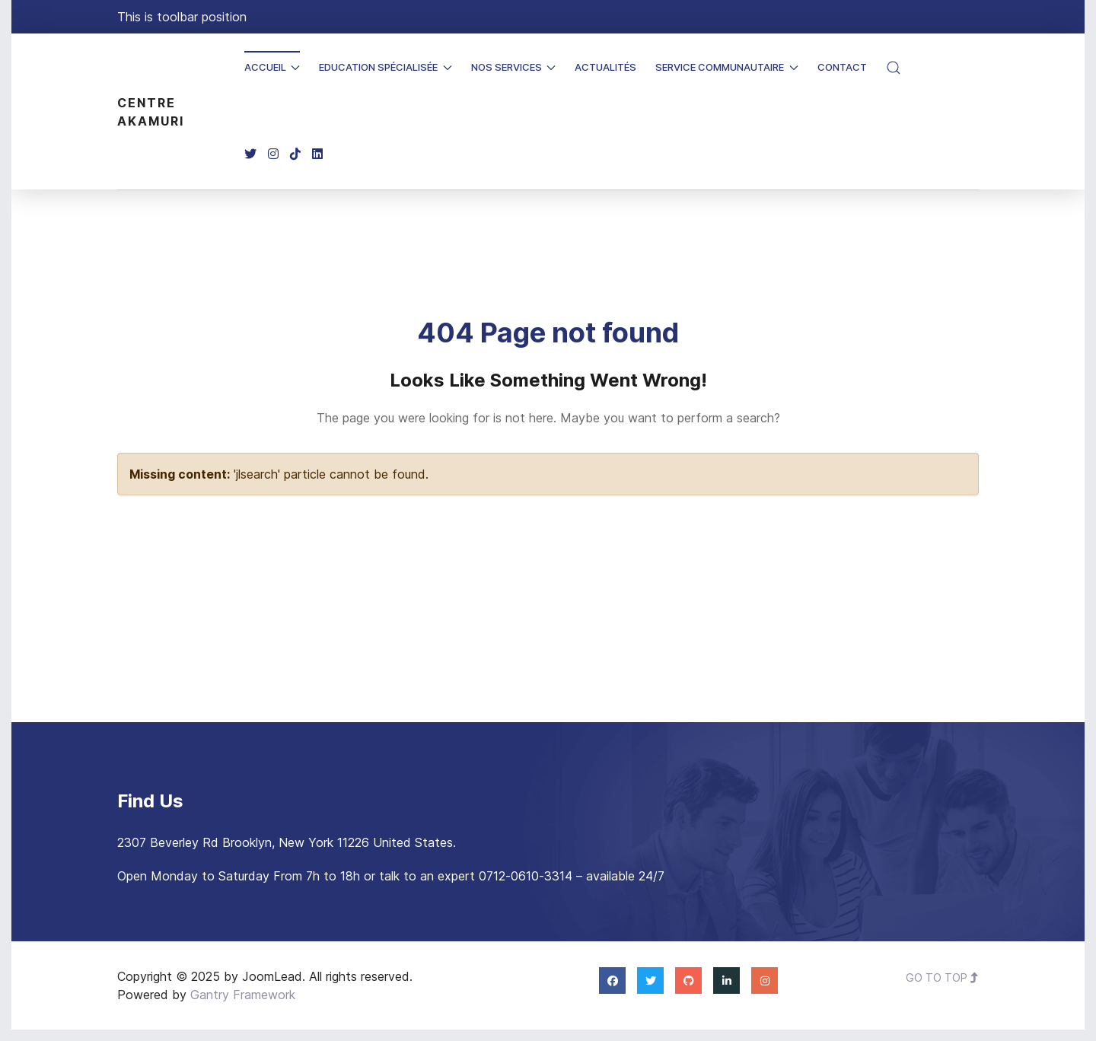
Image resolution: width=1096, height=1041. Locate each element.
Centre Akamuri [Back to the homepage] (150, 112)
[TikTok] (295, 154)
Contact (842, 67)
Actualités (605, 67)
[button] (893, 67)
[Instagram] (273, 154)
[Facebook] (612, 980)
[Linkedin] (317, 154)
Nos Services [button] (513, 67)
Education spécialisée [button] (385, 67)
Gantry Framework (242, 994)
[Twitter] (250, 154)
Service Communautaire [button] (726, 67)
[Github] (688, 980)
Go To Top (942, 977)
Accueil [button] (272, 67)
